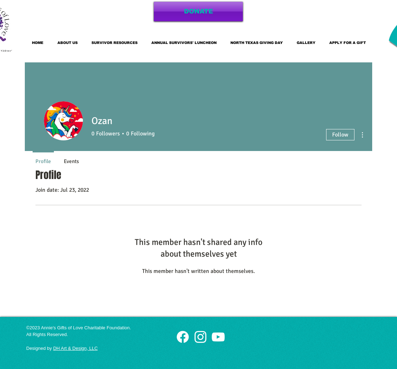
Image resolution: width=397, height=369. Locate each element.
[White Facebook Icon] (183, 337)
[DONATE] (198, 11)
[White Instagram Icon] (200, 337)
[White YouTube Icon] (218, 337)
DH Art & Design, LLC (75, 348)
